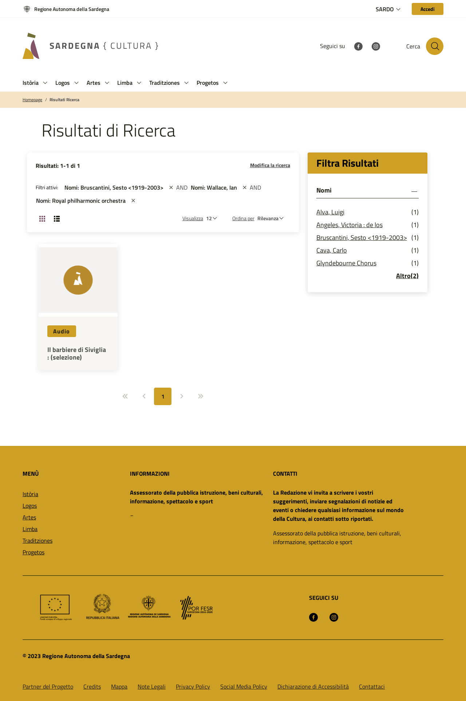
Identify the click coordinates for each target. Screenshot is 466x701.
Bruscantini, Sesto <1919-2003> (361, 237)
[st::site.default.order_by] (272, 218)
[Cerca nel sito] (434, 46)
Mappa (119, 686)
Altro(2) (407, 276)
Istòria (30, 494)
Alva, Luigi (330, 212)
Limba (30, 528)
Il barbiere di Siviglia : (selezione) (76, 353)
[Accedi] (427, 9)
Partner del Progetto (48, 686)
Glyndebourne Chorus (346, 263)
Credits (92, 686)
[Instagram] (375, 45)
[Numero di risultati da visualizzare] (213, 218)
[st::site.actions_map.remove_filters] (171, 187)
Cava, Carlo (331, 250)
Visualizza (192, 218)
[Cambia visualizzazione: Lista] (56, 218)
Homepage (32, 99)
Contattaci (372, 686)
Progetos (33, 552)
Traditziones (37, 540)
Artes (29, 517)
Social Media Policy (243, 686)
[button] (45, 82)
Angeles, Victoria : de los (349, 225)
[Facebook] (358, 45)
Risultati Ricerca (64, 99)
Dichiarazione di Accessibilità (313, 686)
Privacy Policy (193, 686)
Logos (30, 505)
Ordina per (243, 218)
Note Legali (152, 686)
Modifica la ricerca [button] (270, 165)
